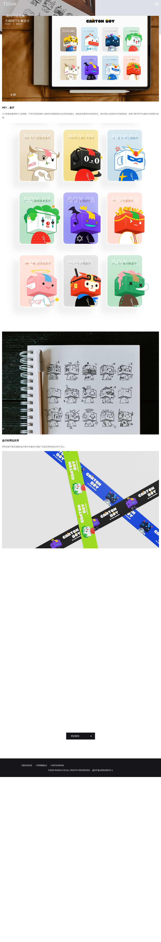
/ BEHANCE (26, 766)
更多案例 (75, 736)
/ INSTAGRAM (57, 766)
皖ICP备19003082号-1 (102, 770)
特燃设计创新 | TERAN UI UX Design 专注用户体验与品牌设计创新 (9, 4)
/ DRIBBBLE (41, 766)
